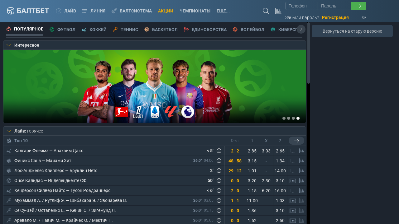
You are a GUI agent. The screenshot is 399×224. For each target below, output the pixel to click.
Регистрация (335, 17)
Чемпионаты (195, 10)
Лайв (66, 10)
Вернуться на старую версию (352, 31)
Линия (93, 10)
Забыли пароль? (302, 17)
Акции (165, 10)
